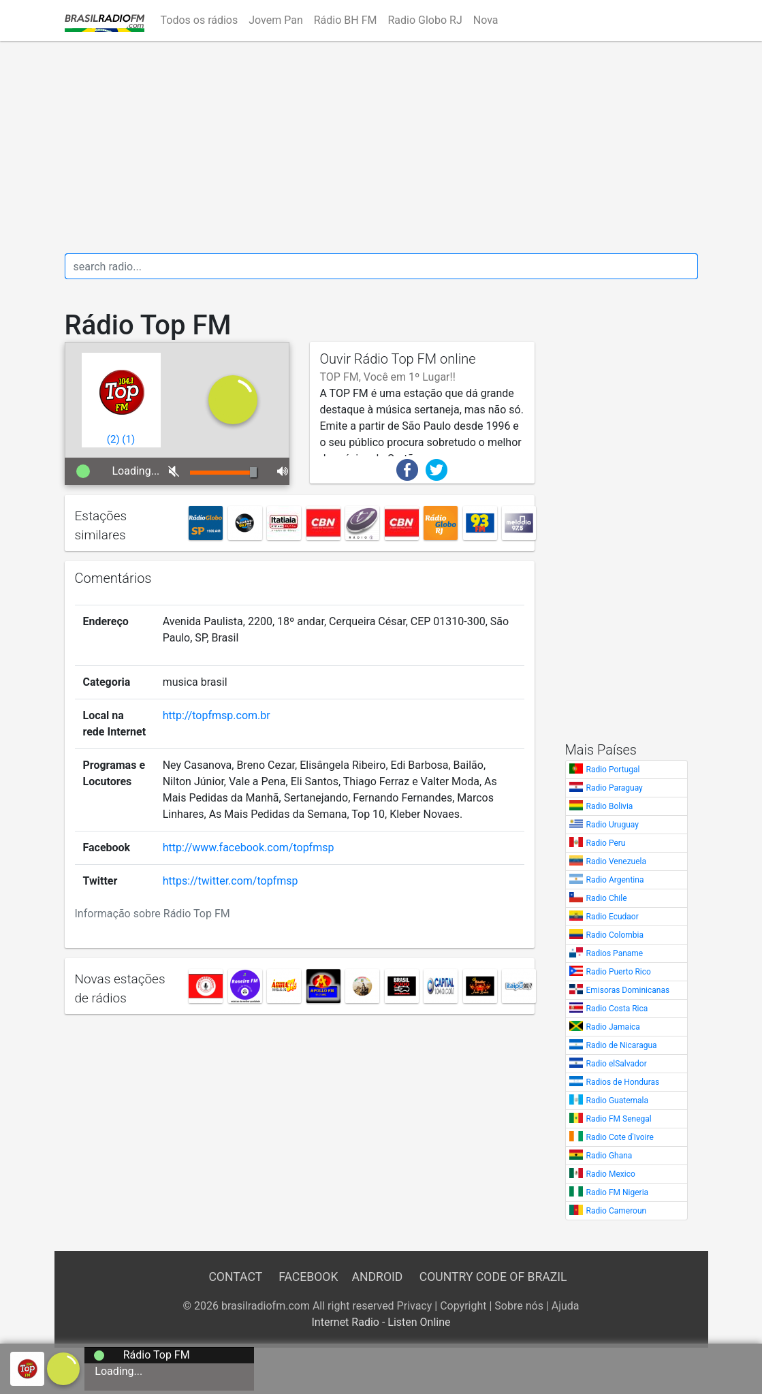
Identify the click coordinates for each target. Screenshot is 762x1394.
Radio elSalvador (616, 1063)
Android (377, 1277)
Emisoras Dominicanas (628, 990)
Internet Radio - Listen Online (380, 1322)
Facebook (308, 1277)
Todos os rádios (199, 20)
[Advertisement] (381, 147)
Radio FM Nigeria (617, 1192)
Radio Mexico (610, 1174)
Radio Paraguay (614, 788)
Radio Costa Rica (617, 1008)
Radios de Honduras (623, 1082)
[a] (63, 1367)
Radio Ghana (609, 1155)
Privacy (414, 1305)
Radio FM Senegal (619, 1119)
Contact (234, 1277)
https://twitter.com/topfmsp (230, 880)
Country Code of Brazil (493, 1277)
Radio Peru (606, 843)
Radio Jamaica (613, 1027)
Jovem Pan (276, 20)
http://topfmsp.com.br (216, 715)
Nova (485, 20)
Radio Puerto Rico (618, 972)
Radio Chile (606, 898)
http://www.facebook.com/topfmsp (248, 847)
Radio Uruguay (612, 824)
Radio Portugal (613, 769)
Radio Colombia (615, 935)
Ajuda (566, 1305)
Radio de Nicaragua (621, 1045)
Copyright (463, 1305)
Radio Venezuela (616, 861)
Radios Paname (615, 953)
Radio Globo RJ (424, 20)
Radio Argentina (615, 880)
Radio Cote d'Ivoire (620, 1137)
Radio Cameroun (616, 1211)
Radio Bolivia (609, 806)
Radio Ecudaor (612, 916)
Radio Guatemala (617, 1100)
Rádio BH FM (345, 20)
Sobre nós (518, 1305)
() (113, 439)
